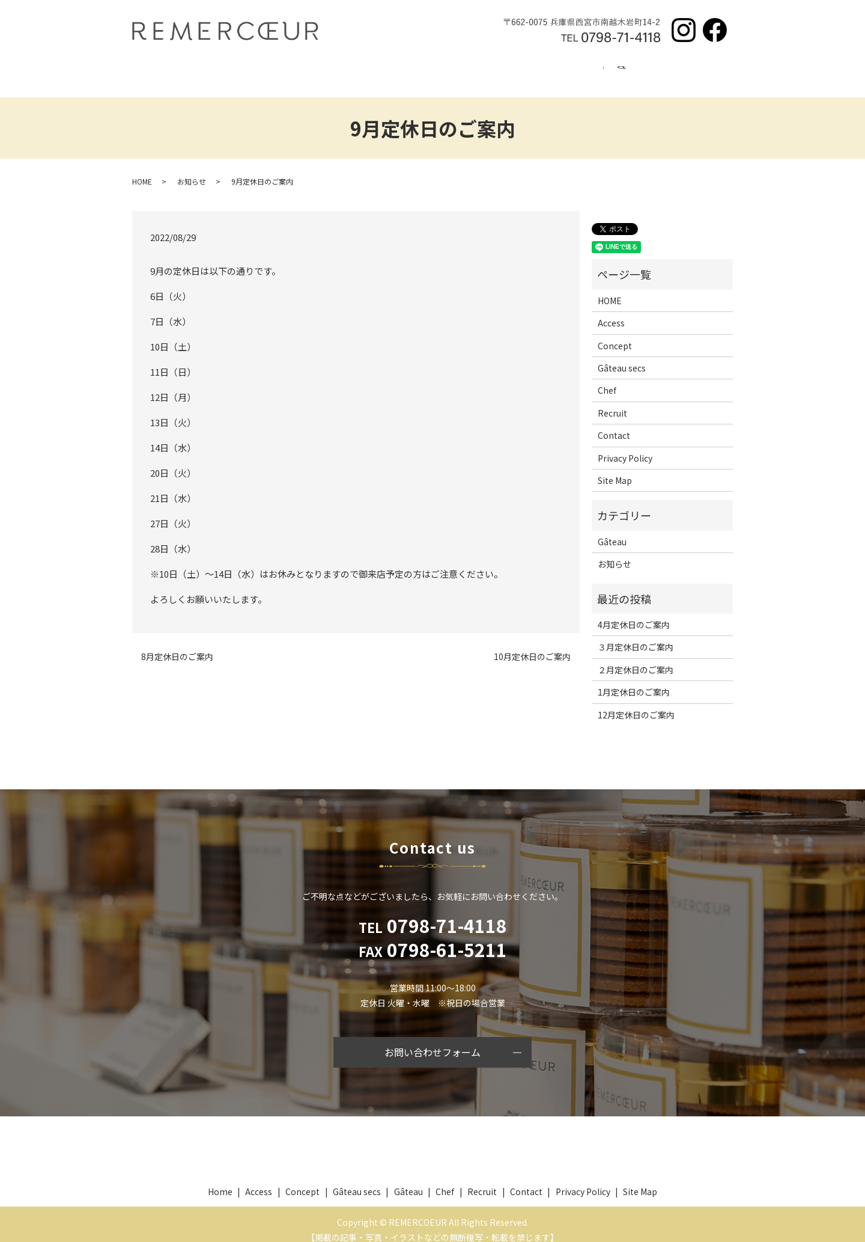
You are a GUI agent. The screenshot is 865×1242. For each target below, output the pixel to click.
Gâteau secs (320, 71)
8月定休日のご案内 (177, 645)
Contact (649, 71)
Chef (456, 71)
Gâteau (395, 71)
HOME (142, 169)
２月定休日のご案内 (635, 658)
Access (582, 71)
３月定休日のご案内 (635, 635)
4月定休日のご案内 (634, 613)
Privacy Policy (625, 447)
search (711, 72)
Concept (242, 71)
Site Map (615, 469)
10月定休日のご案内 (532, 645)
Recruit (517, 71)
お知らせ (191, 169)
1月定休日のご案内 (634, 681)
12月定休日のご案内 (636, 703)
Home (175, 71)
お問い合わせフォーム (432, 1040)
